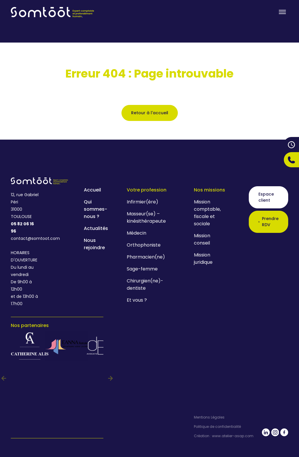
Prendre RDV (268, 222)
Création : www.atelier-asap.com (223, 436)
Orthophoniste (144, 245)
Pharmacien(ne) (146, 257)
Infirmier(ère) (142, 201)
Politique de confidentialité (217, 426)
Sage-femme (142, 269)
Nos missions (209, 190)
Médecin (136, 233)
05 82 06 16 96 (22, 227)
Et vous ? (137, 300)
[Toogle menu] (282, 12)
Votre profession (146, 190)
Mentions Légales (209, 417)
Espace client (266, 197)
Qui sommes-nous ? (95, 209)
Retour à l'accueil (149, 113)
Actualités (96, 228)
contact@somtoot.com (25, 238)
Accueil (92, 190)
